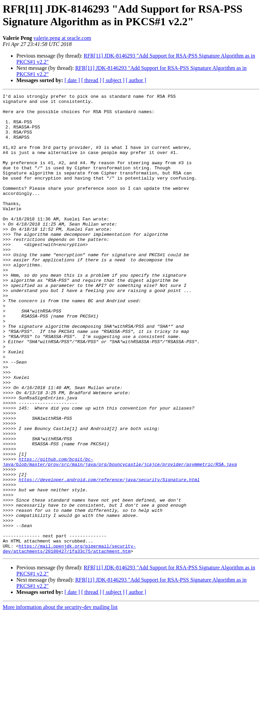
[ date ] (72, 80)
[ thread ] (91, 80)
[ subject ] (114, 80)
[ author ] (136, 80)
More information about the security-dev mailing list (60, 699)
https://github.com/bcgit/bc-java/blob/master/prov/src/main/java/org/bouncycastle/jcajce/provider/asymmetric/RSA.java (120, 536)
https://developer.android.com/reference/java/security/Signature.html (109, 557)
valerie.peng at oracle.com (62, 38)
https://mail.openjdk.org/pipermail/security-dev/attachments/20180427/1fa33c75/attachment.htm (69, 640)
